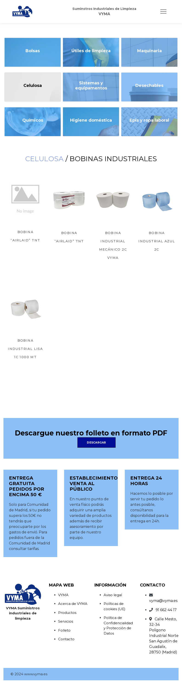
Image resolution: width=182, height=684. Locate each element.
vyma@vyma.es (163, 600)
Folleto (64, 630)
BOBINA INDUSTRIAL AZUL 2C (156, 241)
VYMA (63, 595)
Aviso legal (113, 595)
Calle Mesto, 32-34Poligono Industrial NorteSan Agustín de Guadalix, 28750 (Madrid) (164, 635)
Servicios (65, 621)
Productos (67, 612)
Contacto (66, 639)
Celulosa (44, 159)
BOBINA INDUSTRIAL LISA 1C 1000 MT (25, 348)
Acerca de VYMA (72, 603)
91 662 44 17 (166, 610)
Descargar (96, 442)
